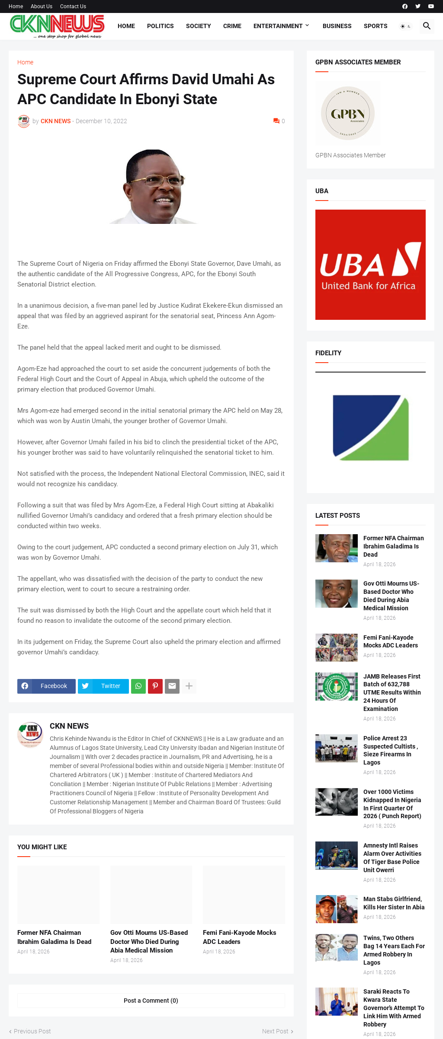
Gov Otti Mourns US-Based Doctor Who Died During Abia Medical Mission (149, 941)
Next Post (275, 1031)
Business (337, 25)
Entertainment (278, 25)
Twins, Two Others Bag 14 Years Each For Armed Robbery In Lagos (394, 950)
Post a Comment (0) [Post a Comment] (151, 1000)
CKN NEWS (69, 725)
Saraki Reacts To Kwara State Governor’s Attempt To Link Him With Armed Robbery (393, 1008)
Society (198, 25)
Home (16, 6)
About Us (41, 6)
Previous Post (32, 1031)
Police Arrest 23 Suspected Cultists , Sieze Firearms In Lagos (390, 750)
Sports (376, 25)
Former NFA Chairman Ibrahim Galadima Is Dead (54, 937)
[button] (405, 26)
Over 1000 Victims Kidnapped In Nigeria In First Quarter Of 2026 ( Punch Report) (392, 804)
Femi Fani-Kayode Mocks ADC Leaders (239, 937)
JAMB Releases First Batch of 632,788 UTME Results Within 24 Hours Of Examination (392, 693)
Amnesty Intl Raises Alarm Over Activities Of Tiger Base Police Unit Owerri (392, 857)
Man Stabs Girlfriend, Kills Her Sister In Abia (394, 903)
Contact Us (73, 6)
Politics (160, 25)
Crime (232, 25)
